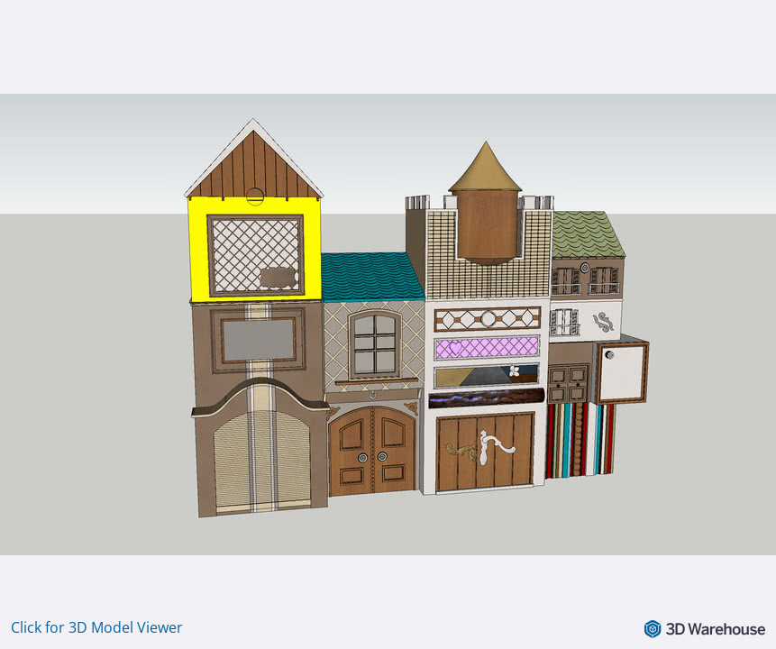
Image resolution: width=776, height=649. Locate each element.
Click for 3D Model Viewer (97, 627)
